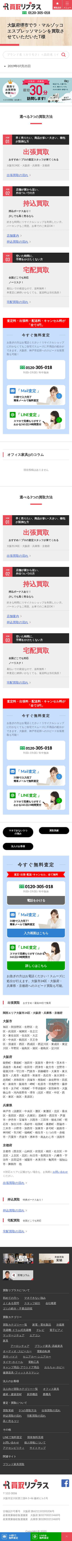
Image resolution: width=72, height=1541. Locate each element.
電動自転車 (43, 1351)
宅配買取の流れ (17, 302)
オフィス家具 (51, 1388)
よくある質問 (11, 1303)
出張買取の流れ (17, 175)
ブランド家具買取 (13, 1464)
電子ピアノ (56, 1330)
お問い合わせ (60, 1171)
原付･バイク (10, 1356)
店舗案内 (13, 235)
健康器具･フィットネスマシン (21, 1372)
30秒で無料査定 (13, 1536)
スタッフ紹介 (32, 1303)
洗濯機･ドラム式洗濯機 (17, 1330)
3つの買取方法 (27, 1410)
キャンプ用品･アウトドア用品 (21, 1367)
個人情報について (35, 1442)
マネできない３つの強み (18, 832)
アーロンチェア (20, 1345)
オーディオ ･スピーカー (17, 1351)
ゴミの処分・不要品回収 (17, 1308)
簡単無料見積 (35, 1437)
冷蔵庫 (60, 1324)
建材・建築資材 (12, 1394)
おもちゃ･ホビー (54, 1367)
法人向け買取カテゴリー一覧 (20, 1388)
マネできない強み (35, 1297)
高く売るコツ (11, 1421)
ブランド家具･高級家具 (49, 1345)
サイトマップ (38, 1447)
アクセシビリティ (13, 1447)
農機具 (47, 1394)
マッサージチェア (13, 1335)
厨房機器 (32, 1394)
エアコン (35, 1335)
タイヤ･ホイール (13, 1361)
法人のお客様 (18, 846)
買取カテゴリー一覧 (15, 1324)
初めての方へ (11, 1297)
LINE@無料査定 (44, 1536)
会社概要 (51, 1303)
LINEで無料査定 (12, 1437)
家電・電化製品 (41, 1324)
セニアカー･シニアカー (37, 1356)
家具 (5, 1340)
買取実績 (54, 830)
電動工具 (33, 1361)
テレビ (40, 1330)
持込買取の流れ (17, 241)
